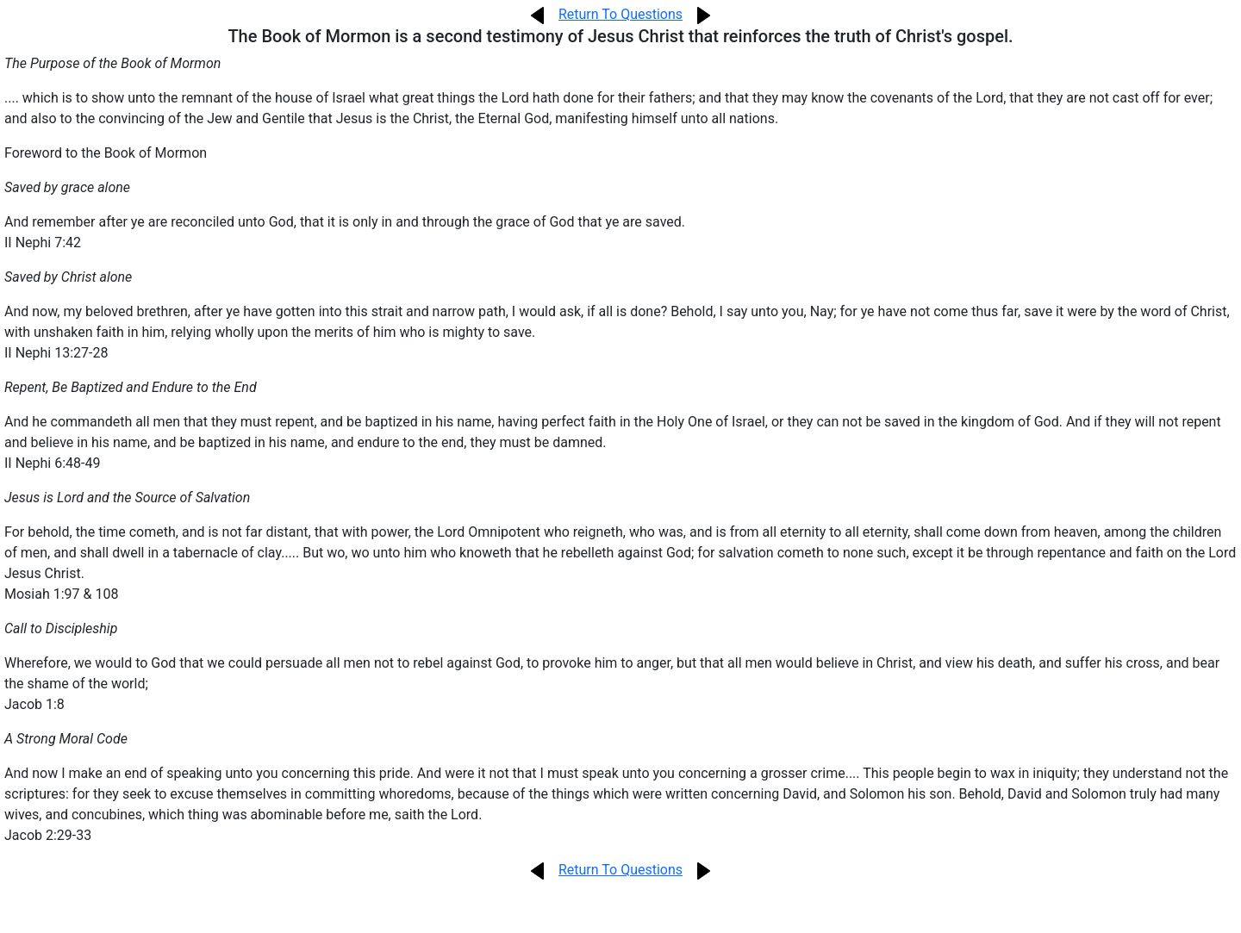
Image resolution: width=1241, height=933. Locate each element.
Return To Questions (620, 14)
